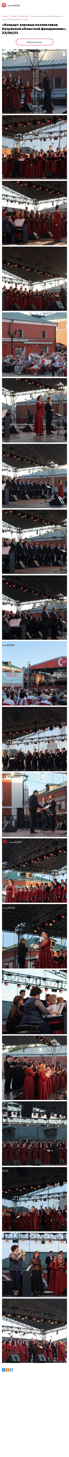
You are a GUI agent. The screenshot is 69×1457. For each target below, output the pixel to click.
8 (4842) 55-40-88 (34, 1444)
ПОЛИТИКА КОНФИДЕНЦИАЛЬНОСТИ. (34, 1419)
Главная (5, 16)
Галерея (13, 16)
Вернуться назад (34, 42)
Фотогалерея (23, 16)
